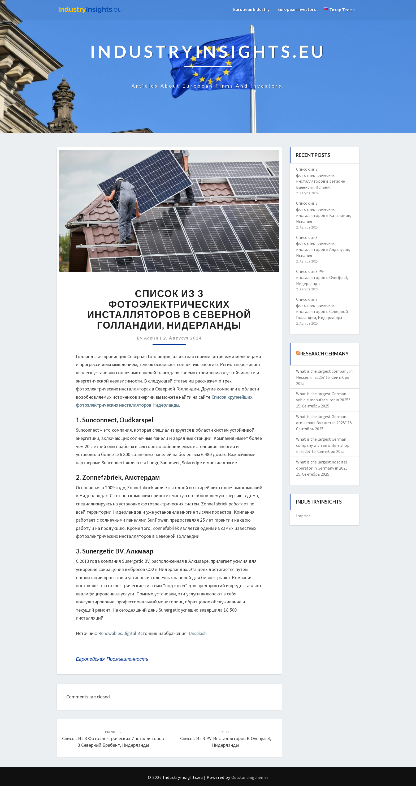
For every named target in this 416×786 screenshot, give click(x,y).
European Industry (251, 9)
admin (151, 337)
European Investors (296, 9)
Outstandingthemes (249, 777)
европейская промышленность (112, 659)
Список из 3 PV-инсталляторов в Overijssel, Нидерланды (225, 738)
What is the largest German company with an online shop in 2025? (322, 445)
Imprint (303, 515)
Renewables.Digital (117, 633)
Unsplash (198, 633)
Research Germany (324, 353)
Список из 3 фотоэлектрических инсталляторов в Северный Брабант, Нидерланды (113, 738)
